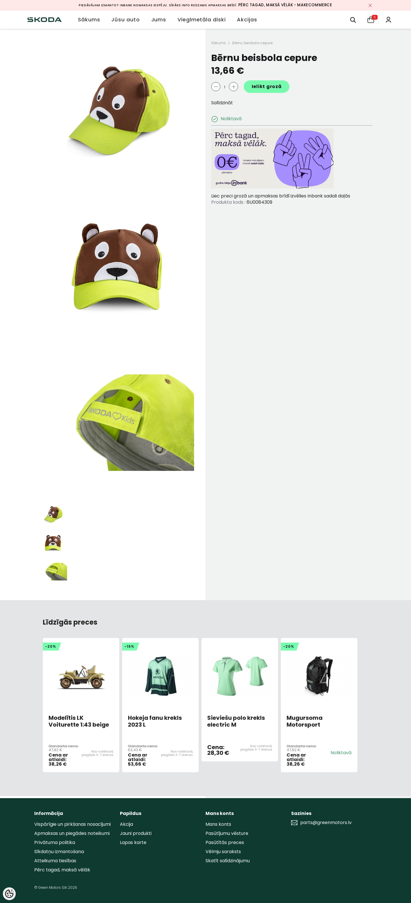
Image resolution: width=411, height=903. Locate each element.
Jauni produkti (136, 833)
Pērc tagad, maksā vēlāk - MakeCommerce (285, 5)
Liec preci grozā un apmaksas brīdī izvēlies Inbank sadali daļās (280, 196)
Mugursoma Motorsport (305, 721)
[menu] (353, 19)
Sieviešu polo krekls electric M (236, 721)
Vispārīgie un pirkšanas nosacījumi (72, 824)
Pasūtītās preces (225, 842)
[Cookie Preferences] (9, 893)
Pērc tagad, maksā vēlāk (62, 870)
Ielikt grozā (267, 86)
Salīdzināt (222, 102)
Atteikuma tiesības (55, 860)
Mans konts (218, 824)
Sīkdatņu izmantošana (59, 851)
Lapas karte (133, 842)
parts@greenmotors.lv (326, 823)
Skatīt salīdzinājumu (228, 860)
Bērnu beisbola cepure (252, 42)
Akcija (126, 824)
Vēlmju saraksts (223, 851)
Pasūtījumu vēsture (227, 833)
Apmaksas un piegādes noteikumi (72, 833)
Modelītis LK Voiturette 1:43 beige (79, 721)
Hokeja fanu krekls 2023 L (155, 721)
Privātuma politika (54, 842)
